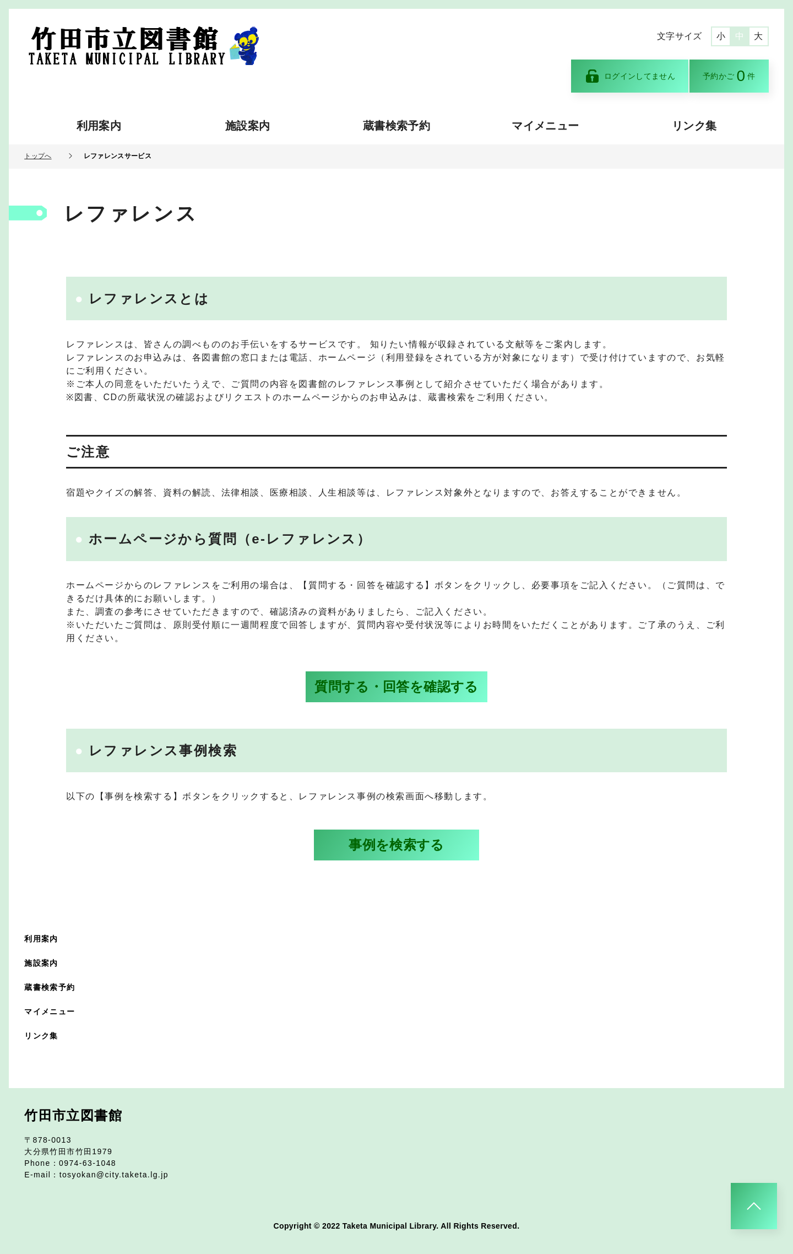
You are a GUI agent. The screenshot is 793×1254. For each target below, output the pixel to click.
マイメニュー (545, 126)
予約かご (729, 75)
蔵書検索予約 (396, 126)
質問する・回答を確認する (396, 686)
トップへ (37, 156)
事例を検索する (396, 844)
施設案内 (247, 126)
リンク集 (694, 126)
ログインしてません (630, 76)
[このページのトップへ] (754, 1206)
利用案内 (99, 126)
